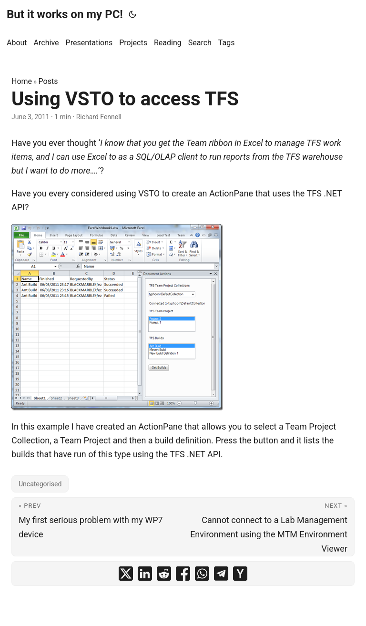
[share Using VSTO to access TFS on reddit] (164, 573)
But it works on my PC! (65, 14)
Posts (48, 81)
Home (21, 81)
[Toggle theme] (132, 14)
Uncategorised (40, 484)
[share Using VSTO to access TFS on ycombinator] (240, 573)
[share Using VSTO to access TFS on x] (126, 573)
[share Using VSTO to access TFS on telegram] (221, 573)
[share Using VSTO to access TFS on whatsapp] (202, 573)
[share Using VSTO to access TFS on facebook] (183, 573)
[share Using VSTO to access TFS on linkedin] (145, 573)
